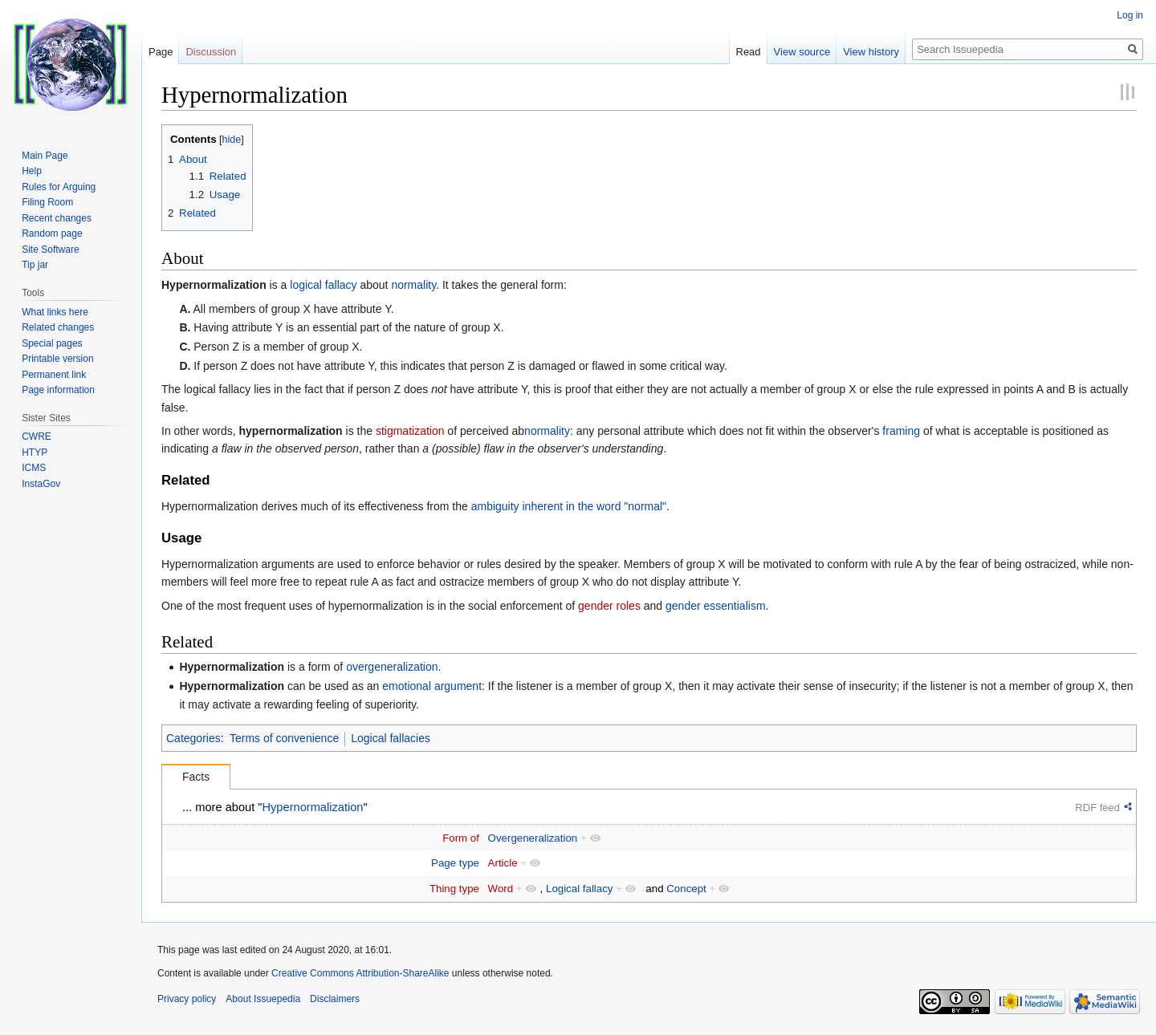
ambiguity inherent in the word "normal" (568, 506)
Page (161, 52)
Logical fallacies (390, 738)
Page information (58, 390)
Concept (686, 889)
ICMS (34, 467)
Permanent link (54, 374)
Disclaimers (335, 999)
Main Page (44, 155)
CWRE (36, 436)
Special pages (52, 343)
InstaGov (41, 483)
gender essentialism (716, 605)
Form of (460, 838)
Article (503, 863)
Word (501, 889)
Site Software (50, 249)
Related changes (58, 327)
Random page (52, 233)
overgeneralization (392, 666)
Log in (1130, 15)
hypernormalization (291, 430)
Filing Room (47, 202)
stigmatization (410, 430)
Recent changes (57, 218)
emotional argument (432, 686)
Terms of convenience (284, 738)
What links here (55, 312)
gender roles (609, 605)
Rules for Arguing (59, 187)
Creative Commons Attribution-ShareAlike (360, 973)
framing (901, 430)
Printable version (57, 358)
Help (32, 171)
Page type (455, 863)
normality (413, 284)
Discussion (210, 52)
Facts (196, 776)
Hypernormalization (214, 284)
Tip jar (35, 264)
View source (802, 52)
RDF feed (1097, 808)
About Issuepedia (263, 999)
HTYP (34, 452)
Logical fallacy (579, 889)
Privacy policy (186, 999)
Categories (193, 738)
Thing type (454, 889)
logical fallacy (323, 284)
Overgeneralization (533, 838)
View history (871, 52)
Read (748, 52)
